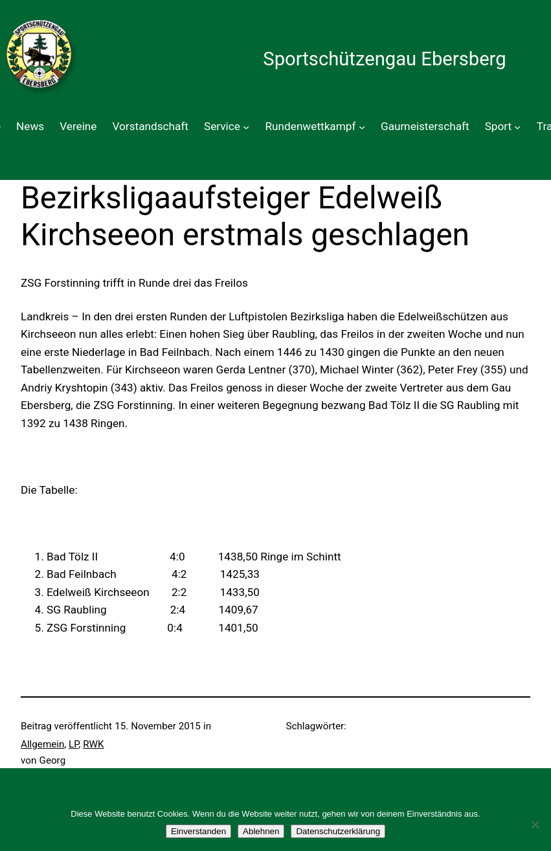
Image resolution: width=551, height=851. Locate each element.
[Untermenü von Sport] (517, 127)
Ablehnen (261, 831)
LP (73, 744)
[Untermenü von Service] (246, 127)
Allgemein (42, 744)
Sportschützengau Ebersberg (384, 59)
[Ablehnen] (534, 824)
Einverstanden (198, 831)
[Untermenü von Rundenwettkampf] (362, 127)
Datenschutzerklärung (338, 831)
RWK (93, 744)
